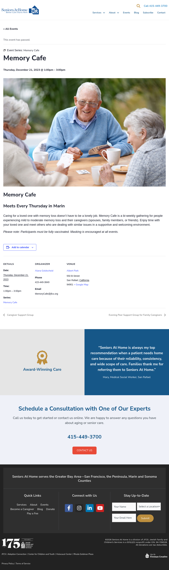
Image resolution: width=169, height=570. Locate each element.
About (114, 13)
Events (126, 12)
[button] (138, 6)
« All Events (10, 29)
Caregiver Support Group (21, 315)
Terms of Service (23, 563)
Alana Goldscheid (44, 270)
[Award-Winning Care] (42, 358)
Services (98, 13)
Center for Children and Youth (41, 554)
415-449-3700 (84, 437)
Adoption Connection (17, 554)
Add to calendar (20, 247)
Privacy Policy (8, 563)
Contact (161, 12)
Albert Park (73, 270)
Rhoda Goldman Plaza (84, 554)
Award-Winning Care (42, 369)
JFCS (4, 554)
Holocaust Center (64, 554)
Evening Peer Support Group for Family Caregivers (132, 315)
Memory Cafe (10, 302)
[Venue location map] (115, 278)
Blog (136, 12)
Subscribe (148, 12)
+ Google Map (81, 284)
